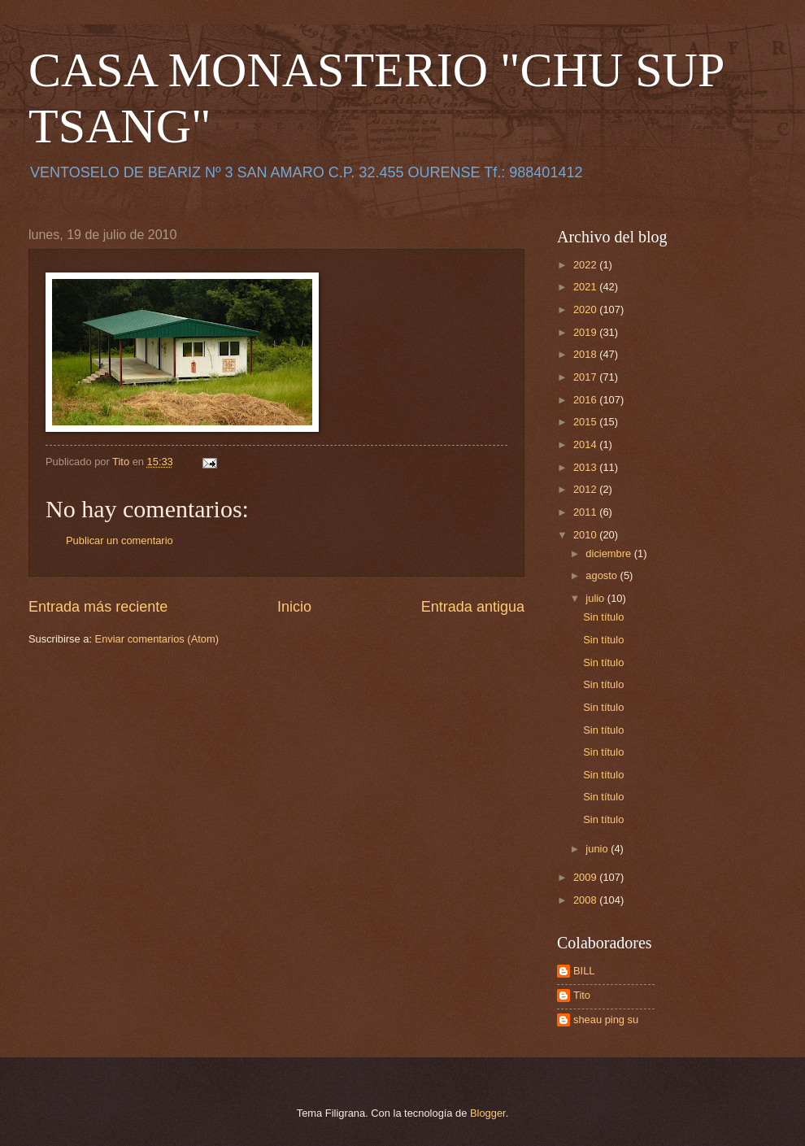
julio (596, 598)
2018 (586, 354)
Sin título (603, 617)
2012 (586, 489)
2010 (586, 535)
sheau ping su (605, 1019)
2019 (586, 332)
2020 (586, 309)
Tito (581, 995)
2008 (586, 900)
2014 (586, 444)
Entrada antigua (472, 607)
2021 (586, 287)
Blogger (488, 1113)
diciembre (609, 553)
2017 (586, 377)
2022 (586, 265)
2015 (586, 422)
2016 (586, 400)
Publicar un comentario (119, 540)
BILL (584, 971)
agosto (602, 575)
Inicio (294, 607)
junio (598, 849)
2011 (586, 512)
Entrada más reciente (98, 607)
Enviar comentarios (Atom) (157, 639)
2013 (586, 467)
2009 (586, 877)
